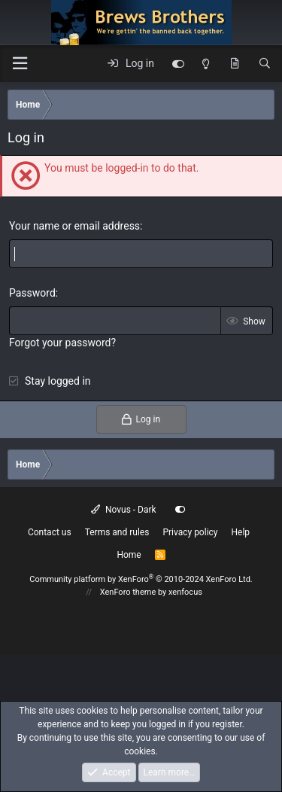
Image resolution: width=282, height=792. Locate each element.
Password (32, 293)
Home (129, 555)
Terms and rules (117, 532)
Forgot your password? (62, 343)
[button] (19, 63)
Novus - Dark (123, 509)
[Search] (264, 64)
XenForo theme (128, 592)
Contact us (49, 532)
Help (241, 532)
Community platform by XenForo (141, 579)
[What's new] (234, 64)
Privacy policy (189, 532)
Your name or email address (74, 226)
